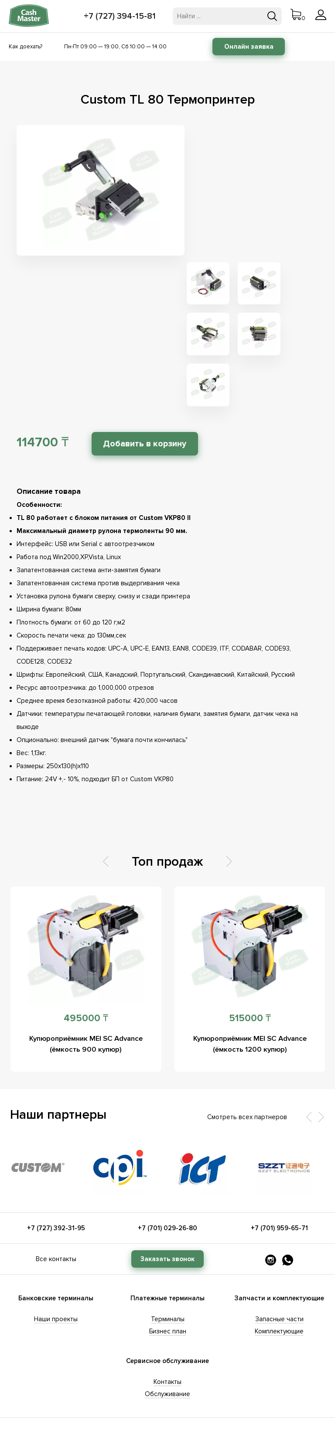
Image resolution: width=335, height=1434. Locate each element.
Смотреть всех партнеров (247, 988)
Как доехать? (25, 46)
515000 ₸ (250, 889)
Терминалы (168, 1190)
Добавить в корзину (148, 315)
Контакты (167, 1253)
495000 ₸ (86, 889)
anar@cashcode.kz (167, 1349)
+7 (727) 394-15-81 (120, 16)
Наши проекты (56, 1190)
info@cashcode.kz (55, 1361)
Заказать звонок (167, 1130)
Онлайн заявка (248, 47)
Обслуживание (167, 1265)
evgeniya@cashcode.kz (279, 1349)
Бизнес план (167, 1202)
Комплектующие (279, 1202)
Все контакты (56, 1130)
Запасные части (279, 1190)
